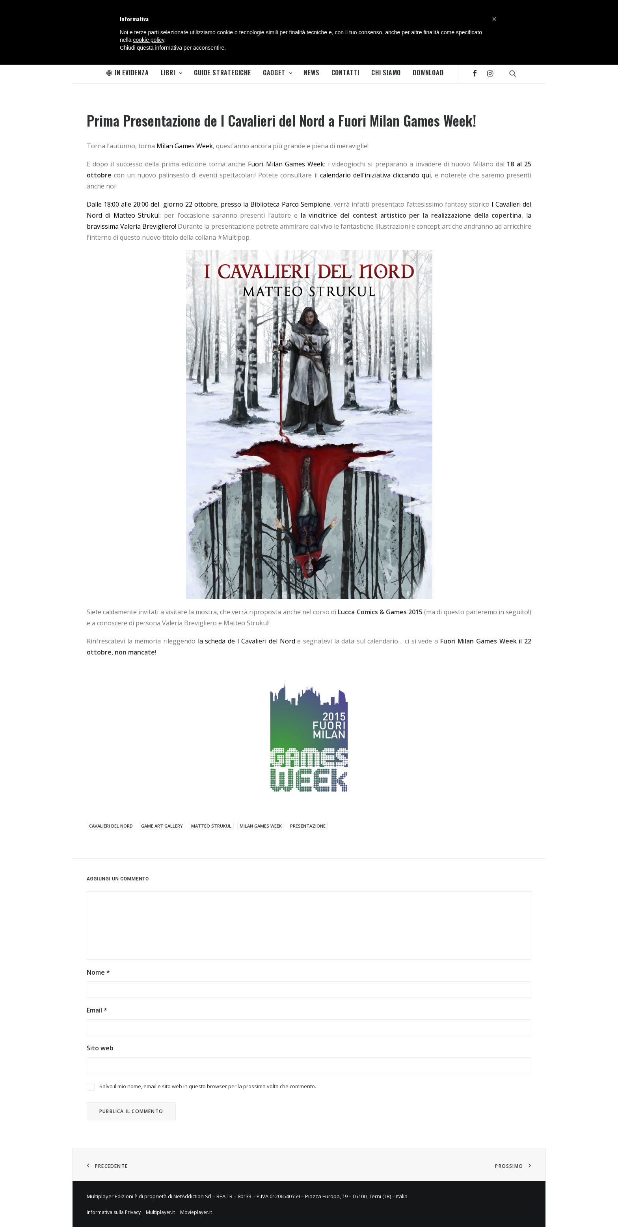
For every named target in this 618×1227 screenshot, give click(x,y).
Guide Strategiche (222, 72)
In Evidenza (127, 72)
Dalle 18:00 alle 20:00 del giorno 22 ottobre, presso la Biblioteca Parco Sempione (208, 204)
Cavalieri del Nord (111, 826)
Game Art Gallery (162, 826)
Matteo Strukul (211, 826)
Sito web (100, 1048)
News (311, 72)
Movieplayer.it (196, 1212)
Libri (171, 72)
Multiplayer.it (160, 1212)
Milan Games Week (184, 146)
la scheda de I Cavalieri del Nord (246, 641)
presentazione (308, 826)
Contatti (345, 72)
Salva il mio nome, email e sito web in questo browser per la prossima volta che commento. (207, 1086)
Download (428, 72)
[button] (494, 19)
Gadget (277, 72)
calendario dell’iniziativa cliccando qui (375, 175)
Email (97, 1010)
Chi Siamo (386, 72)
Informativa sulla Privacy (114, 1212)
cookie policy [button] (148, 40)
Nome (98, 972)
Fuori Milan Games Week (286, 164)
